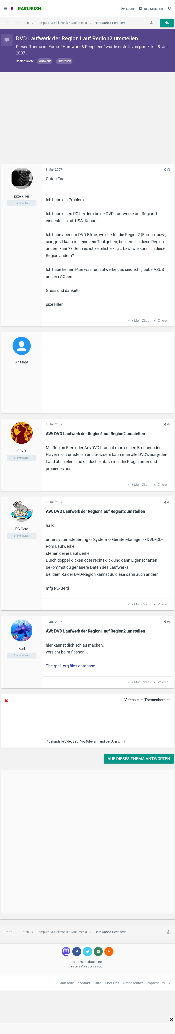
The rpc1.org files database (70, 666)
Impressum (156, 983)
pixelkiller (147, 46)
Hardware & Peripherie (83, 46)
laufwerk (45, 61)
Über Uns (112, 983)
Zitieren (162, 320)
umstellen (64, 61)
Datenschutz (133, 983)
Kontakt (83, 983)
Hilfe (97, 983)
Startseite (66, 983)
